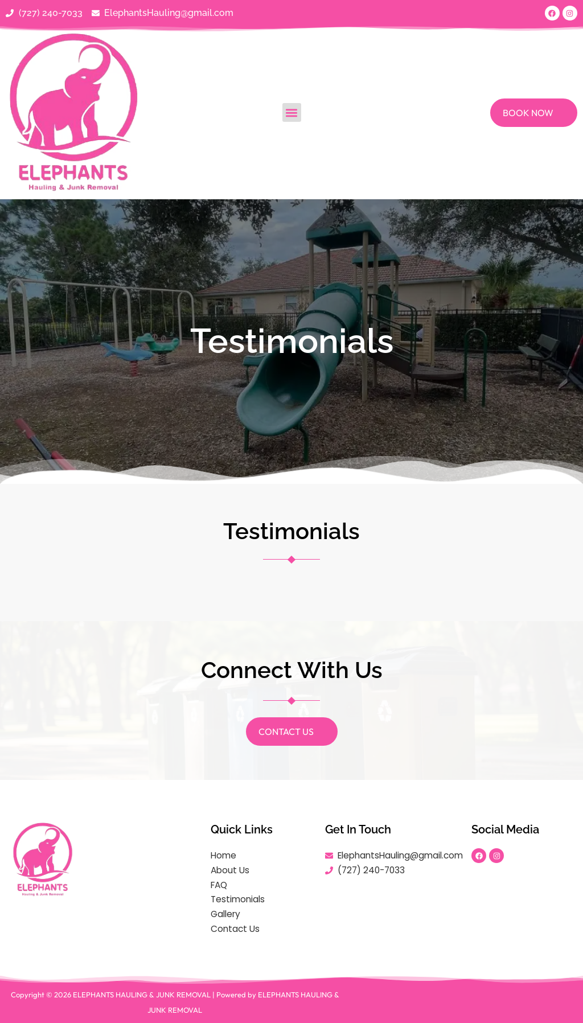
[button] (291, 113)
